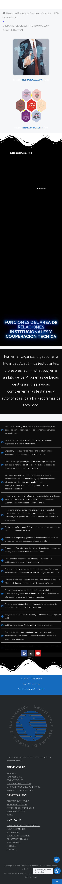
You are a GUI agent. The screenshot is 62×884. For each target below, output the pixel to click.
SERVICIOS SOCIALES (16, 811)
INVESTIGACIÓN (13, 832)
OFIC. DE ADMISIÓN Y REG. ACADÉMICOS (23, 787)
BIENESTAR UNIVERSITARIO (18, 801)
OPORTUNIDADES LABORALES (19, 783)
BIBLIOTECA (11, 773)
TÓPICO (10, 815)
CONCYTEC (11, 849)
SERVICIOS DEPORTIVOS (17, 804)
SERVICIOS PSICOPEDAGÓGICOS (20, 808)
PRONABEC (11, 846)
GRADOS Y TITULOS (15, 780)
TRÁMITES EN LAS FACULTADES (20, 790)
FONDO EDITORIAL (14, 777)
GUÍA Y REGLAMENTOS (16, 829)
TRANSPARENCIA (14, 842)
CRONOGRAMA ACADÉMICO (18, 836)
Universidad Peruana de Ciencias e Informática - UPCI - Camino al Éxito (30, 15)
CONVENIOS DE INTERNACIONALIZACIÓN (23, 826)
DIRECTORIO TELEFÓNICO (17, 839)
